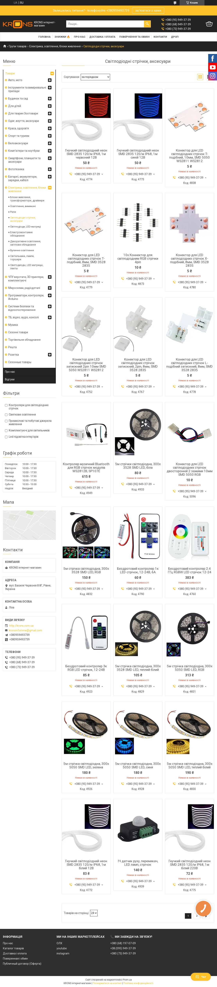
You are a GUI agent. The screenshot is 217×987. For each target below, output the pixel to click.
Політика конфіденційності (138, 983)
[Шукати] (147, 24)
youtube (62, 948)
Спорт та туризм (18, 135)
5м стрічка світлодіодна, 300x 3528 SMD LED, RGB (86, 570)
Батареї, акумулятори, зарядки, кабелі (22, 178)
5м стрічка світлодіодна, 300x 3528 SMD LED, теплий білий (138, 667)
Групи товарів (17, 46)
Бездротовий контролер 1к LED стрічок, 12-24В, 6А (138, 570)
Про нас (79, 36)
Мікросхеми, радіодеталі (24, 287)
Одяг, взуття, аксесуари (23, 120)
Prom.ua (127, 979)
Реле (13, 211)
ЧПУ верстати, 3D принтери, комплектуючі (26, 278)
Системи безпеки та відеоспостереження (21, 308)
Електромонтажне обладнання (21, 234)
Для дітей (14, 106)
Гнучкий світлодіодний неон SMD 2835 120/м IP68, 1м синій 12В (138, 154)
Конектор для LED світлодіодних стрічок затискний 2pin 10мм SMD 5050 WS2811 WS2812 (86, 365)
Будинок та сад (18, 98)
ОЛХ (59, 943)
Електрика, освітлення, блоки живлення (55, 46)
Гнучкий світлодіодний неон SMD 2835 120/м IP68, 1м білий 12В (86, 864)
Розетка (13, 354)
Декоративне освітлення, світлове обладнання (25, 243)
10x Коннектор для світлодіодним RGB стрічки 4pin (137, 258)
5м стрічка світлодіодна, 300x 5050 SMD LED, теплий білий (189, 765)
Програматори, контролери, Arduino (26, 297)
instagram (63, 953)
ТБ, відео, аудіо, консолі (23, 317)
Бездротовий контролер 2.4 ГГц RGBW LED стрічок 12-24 (189, 570)
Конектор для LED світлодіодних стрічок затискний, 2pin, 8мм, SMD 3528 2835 (138, 365)
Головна (44, 36)
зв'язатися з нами (148, 10)
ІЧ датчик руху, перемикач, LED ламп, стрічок (138, 862)
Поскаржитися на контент (107, 983)
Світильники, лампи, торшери (22, 258)
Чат (200, 977)
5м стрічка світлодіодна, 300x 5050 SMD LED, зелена (86, 765)
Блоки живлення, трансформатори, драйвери (27, 199)
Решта (12, 347)
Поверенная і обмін (15, 958)
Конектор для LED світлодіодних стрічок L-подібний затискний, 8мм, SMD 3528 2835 (189, 365)
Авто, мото (15, 80)
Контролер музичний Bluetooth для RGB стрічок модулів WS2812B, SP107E (86, 467)
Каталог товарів (13, 948)
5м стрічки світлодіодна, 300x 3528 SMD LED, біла (138, 465)
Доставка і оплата (102, 36)
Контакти (160, 36)
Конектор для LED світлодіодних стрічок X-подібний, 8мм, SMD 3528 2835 (189, 260)
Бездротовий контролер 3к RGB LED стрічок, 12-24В (86, 667)
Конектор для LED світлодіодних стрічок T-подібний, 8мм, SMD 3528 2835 (86, 260)
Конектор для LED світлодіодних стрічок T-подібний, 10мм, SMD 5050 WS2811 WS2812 (189, 156)
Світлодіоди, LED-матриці (25, 226)
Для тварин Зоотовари (23, 113)
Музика (13, 324)
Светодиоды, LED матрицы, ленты (26, 267)
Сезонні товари (18, 332)
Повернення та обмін (134, 36)
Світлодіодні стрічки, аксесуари (23, 219)
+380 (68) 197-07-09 (123, 943)
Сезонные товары (19, 362)
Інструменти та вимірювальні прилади (27, 89)
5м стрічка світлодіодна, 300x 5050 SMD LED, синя (138, 765)
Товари (10, 73)
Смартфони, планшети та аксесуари (24, 160)
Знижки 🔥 (62, 36)
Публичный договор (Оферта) (22, 963)
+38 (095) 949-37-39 (123, 948)
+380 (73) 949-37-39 (123, 953)
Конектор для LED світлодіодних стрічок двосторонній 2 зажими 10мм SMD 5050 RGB (189, 469)
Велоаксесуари (18, 143)
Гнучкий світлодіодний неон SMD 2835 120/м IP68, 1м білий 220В (190, 864)
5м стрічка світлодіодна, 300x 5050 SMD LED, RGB (189, 667)
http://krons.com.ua (21, 625)
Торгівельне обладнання (24, 339)
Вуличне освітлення (22, 250)
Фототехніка (16, 169)
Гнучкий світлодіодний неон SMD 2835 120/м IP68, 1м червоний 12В (86, 154)
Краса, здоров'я (18, 128)
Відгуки (9, 379)
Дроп (175, 36)
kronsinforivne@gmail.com (25, 630)
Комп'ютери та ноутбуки (24, 150)
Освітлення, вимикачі (23, 206)
